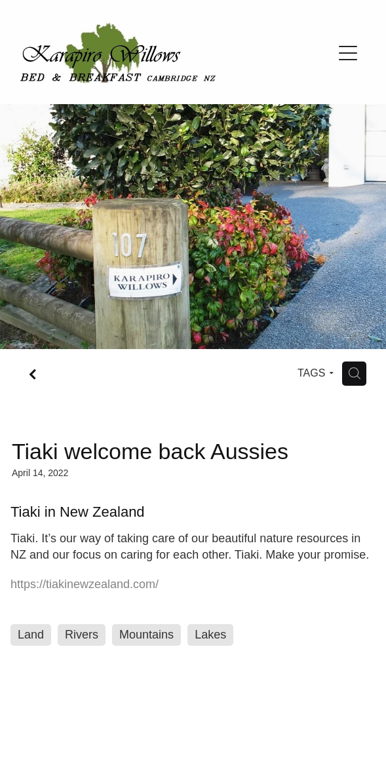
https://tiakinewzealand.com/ (84, 584)
